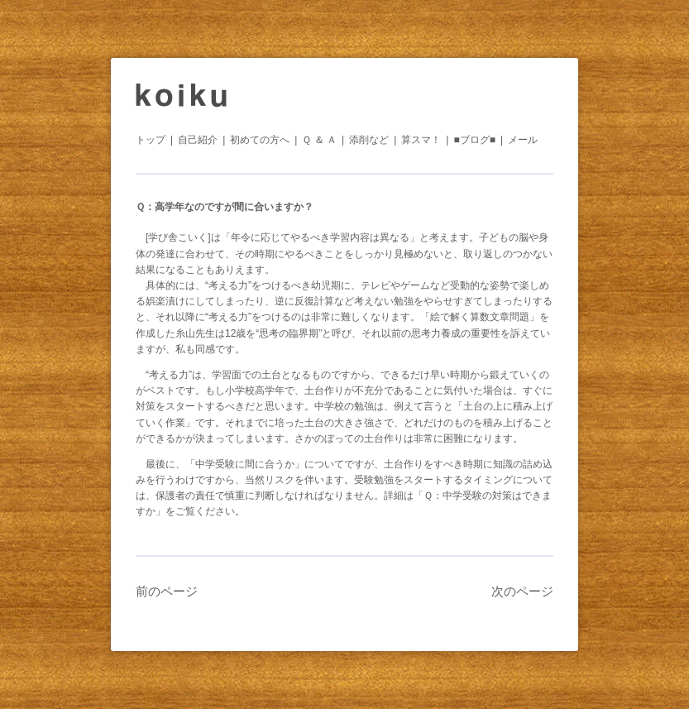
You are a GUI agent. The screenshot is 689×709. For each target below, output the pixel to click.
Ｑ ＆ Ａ (319, 140)
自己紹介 (198, 140)
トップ (150, 140)
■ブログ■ (474, 140)
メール (523, 140)
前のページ (167, 591)
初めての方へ (259, 140)
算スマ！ (421, 140)
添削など (369, 140)
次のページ (522, 591)
